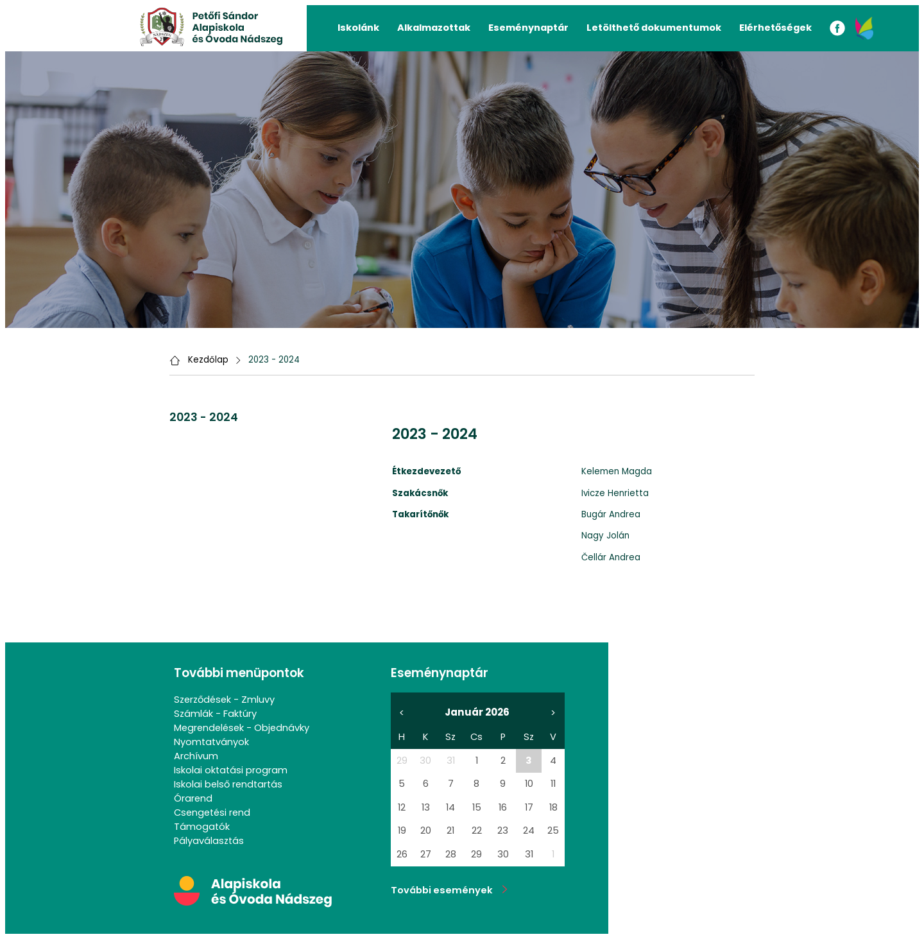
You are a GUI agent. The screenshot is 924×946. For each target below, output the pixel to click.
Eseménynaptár (528, 27)
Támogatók (202, 826)
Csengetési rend (212, 812)
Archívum (196, 756)
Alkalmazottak (433, 27)
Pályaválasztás (209, 840)
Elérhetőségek (775, 27)
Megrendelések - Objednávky (241, 727)
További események (449, 890)
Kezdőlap (208, 360)
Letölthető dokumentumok (653, 27)
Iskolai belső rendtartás (228, 784)
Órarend (193, 798)
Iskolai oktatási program (230, 770)
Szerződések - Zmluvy (224, 699)
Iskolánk (358, 27)
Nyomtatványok (211, 741)
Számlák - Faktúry (215, 713)
